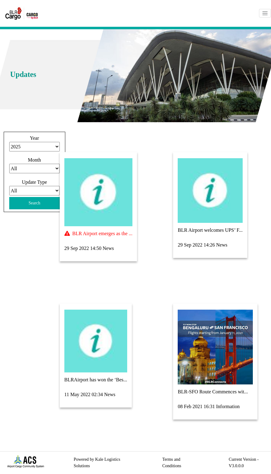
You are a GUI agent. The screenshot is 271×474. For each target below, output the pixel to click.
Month (34, 160)
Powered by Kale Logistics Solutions (97, 462)
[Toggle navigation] (265, 13)
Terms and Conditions (171, 462)
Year (34, 138)
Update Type (34, 182)
